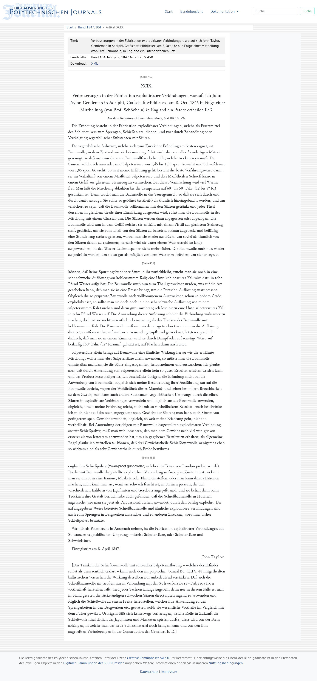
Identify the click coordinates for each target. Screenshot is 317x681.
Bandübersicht (191, 11)
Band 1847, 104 (89, 27)
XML (94, 63)
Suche (307, 11)
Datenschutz (149, 671)
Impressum (169, 671)
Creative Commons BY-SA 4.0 (148, 658)
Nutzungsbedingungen (226, 663)
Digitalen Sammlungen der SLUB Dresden (93, 663)
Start (169, 11)
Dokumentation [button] (223, 11)
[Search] (275, 11)
